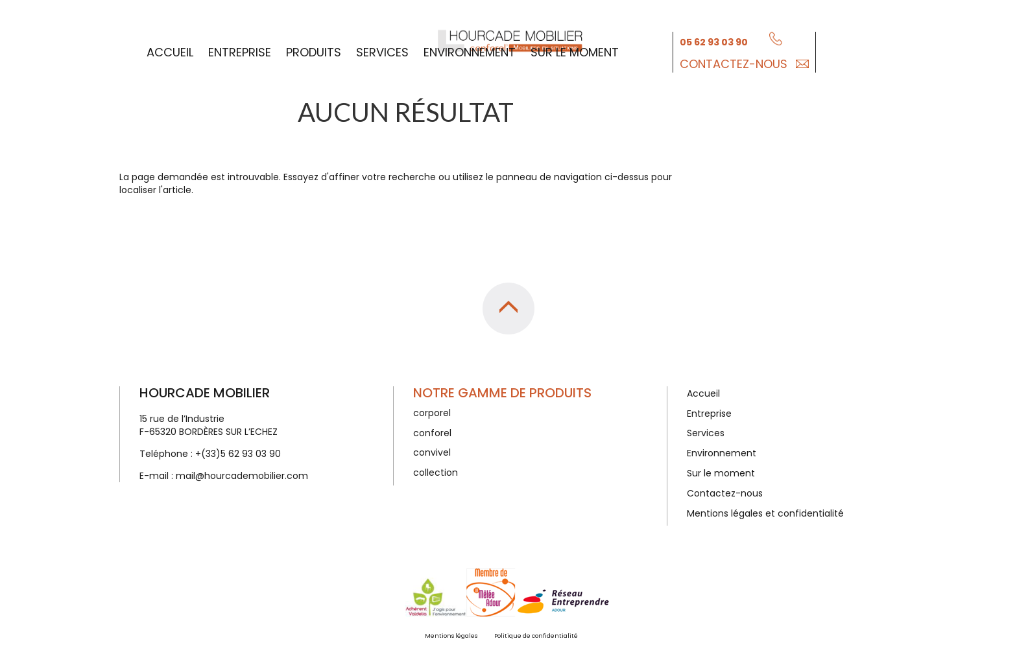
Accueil (170, 51)
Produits (313, 51)
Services (382, 51)
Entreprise (239, 51)
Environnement (470, 51)
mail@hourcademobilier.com (242, 475)
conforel (432, 432)
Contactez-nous (733, 62)
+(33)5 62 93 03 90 (238, 453)
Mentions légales (451, 636)
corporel (432, 412)
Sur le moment (575, 51)
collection (435, 472)
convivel (432, 452)
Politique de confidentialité (536, 636)
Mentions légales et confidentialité (765, 513)
